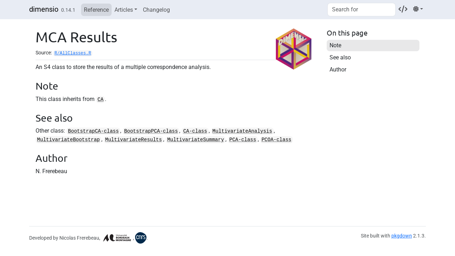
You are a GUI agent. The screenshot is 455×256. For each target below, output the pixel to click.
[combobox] (361, 9)
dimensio (43, 9)
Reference (96, 9)
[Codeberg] (403, 9)
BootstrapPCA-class (151, 131)
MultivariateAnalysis (242, 131)
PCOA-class (276, 140)
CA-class (195, 131)
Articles (123, 9)
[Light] (418, 9)
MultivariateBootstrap (68, 140)
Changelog (156, 9)
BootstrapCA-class (93, 131)
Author (338, 69)
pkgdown (401, 236)
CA (100, 99)
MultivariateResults (133, 140)
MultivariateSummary (195, 140)
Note (335, 45)
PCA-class (242, 140)
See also (340, 57)
